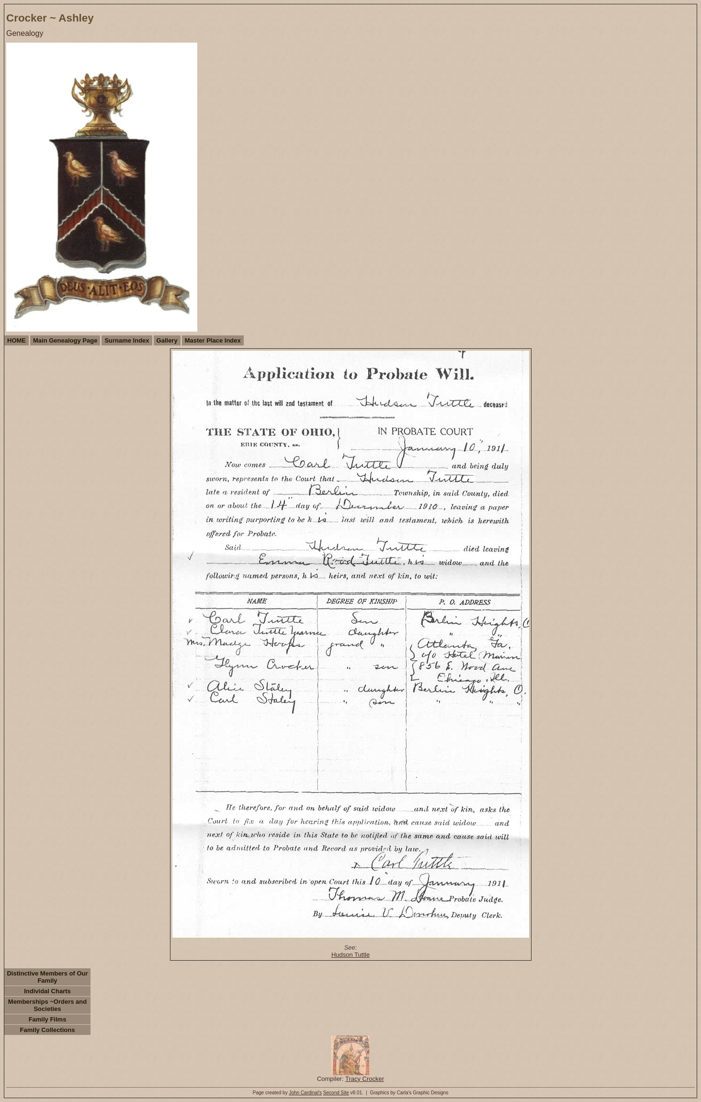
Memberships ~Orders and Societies (47, 1005)
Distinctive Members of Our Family (47, 977)
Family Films (48, 1019)
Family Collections (47, 1029)
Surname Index (126, 340)
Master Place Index (213, 340)
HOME (16, 340)
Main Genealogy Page (65, 340)
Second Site (336, 1092)
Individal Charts (47, 991)
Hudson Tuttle (350, 954)
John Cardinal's (305, 1092)
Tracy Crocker (364, 1078)
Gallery (167, 340)
